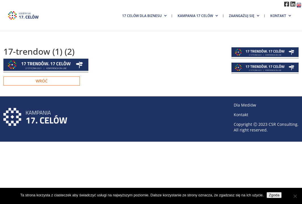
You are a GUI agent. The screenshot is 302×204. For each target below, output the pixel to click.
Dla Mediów (245, 105)
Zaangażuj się (241, 15)
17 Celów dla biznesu (142, 15)
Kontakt (278, 15)
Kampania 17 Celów (195, 15)
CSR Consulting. (284, 124)
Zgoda (274, 195)
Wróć (42, 81)
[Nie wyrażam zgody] (295, 196)
